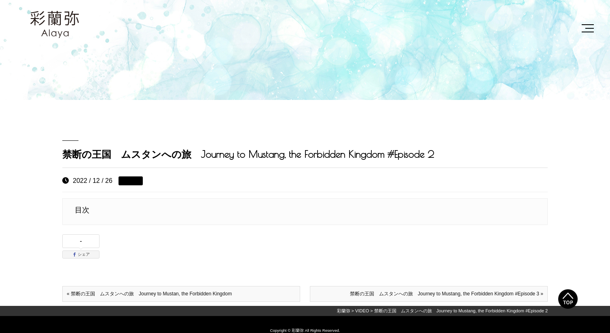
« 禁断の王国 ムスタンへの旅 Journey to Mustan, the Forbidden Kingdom (149, 294)
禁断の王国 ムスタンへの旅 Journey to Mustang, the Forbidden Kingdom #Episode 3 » (446, 294)
